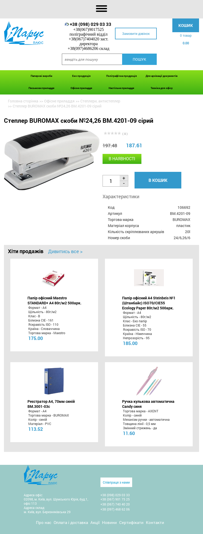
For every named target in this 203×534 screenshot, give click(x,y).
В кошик (158, 180)
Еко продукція (81, 76)
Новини (109, 522)
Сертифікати (131, 522)
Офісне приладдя (81, 88)
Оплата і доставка (71, 522)
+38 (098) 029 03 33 (90, 24)
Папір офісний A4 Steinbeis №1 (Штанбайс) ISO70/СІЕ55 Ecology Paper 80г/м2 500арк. (149, 302)
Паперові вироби (41, 76)
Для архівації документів (162, 76)
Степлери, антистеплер (100, 100)
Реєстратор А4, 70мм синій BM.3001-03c (51, 404)
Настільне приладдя (121, 88)
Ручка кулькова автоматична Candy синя (148, 404)
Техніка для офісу (162, 88)
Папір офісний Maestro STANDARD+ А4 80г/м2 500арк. (54, 300)
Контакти (155, 522)
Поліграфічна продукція (121, 76)
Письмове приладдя (41, 88)
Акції (95, 522)
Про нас (43, 522)
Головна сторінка (23, 100)
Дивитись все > (65, 251)
